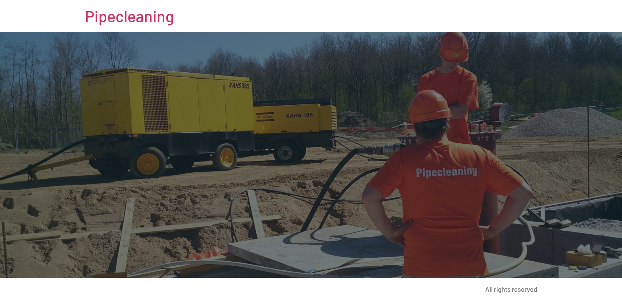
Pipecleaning (129, 15)
